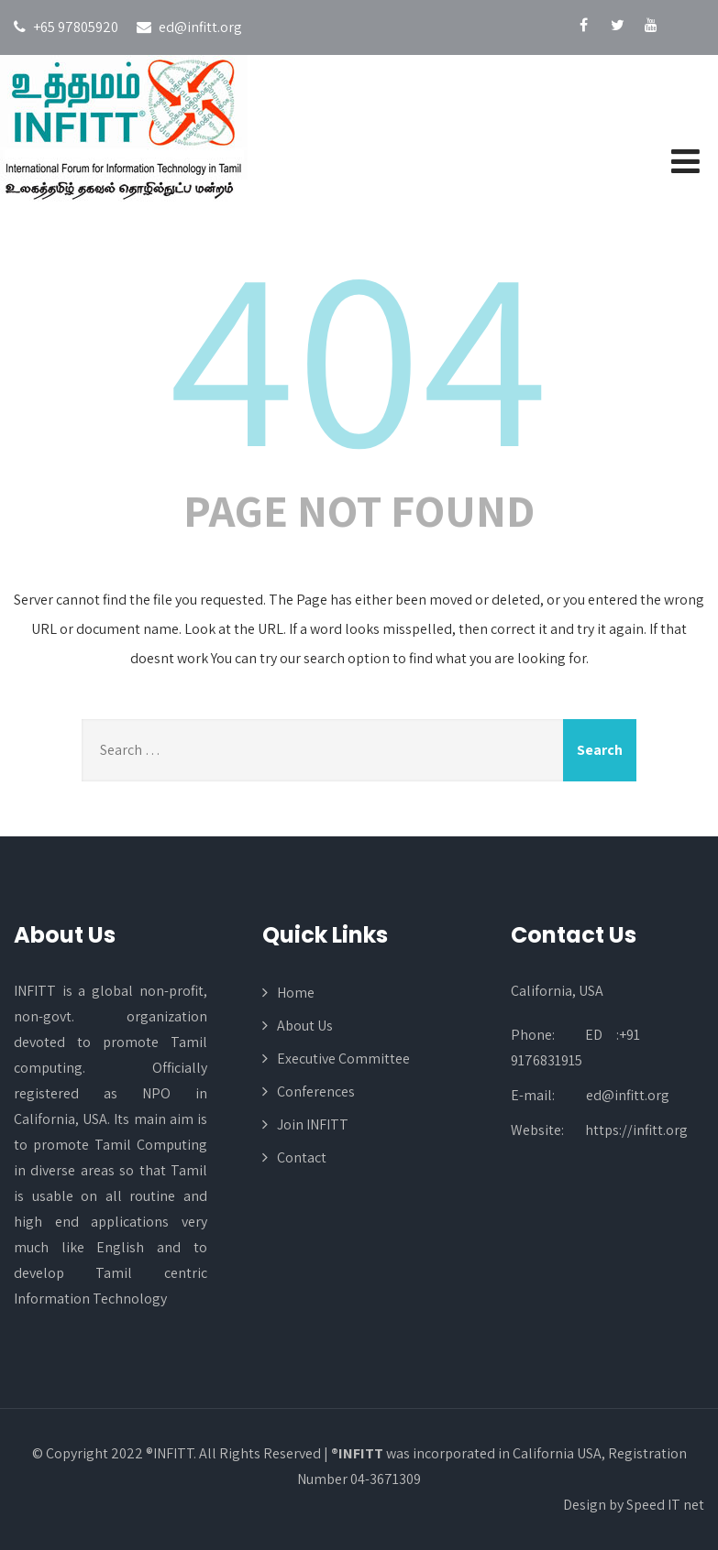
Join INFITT (312, 1124)
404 (359, 351)
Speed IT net (665, 1504)
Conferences (316, 1091)
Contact (301, 1157)
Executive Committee (343, 1058)
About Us (305, 1025)
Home (296, 992)
